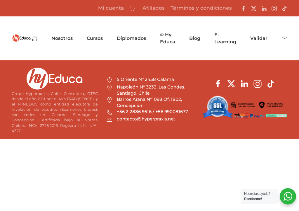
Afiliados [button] (153, 8)
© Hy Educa (167, 38)
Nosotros (62, 38)
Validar (258, 38)
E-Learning (225, 38)
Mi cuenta (111, 8)
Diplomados (131, 38)
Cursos (95, 38)
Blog (194, 38)
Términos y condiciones (201, 8)
